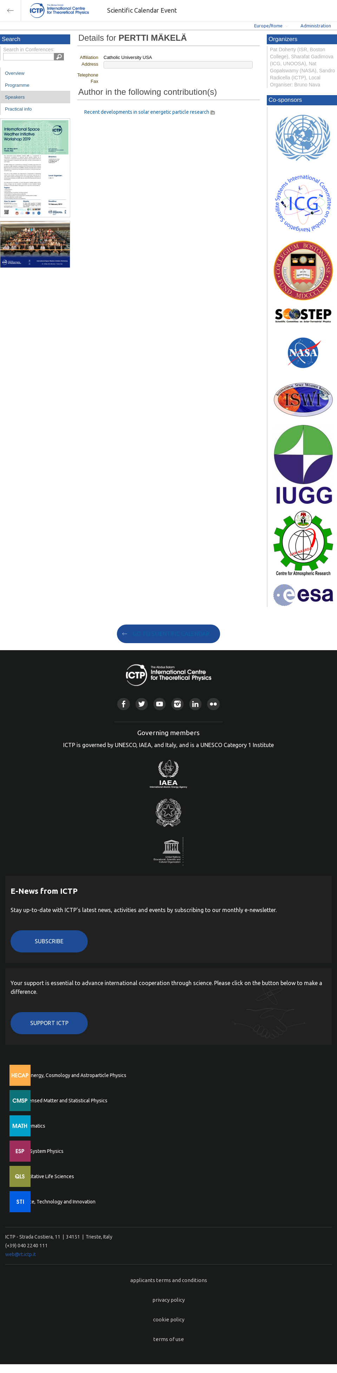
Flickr (213, 704)
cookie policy (168, 1319)
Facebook (123, 704)
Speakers (15, 97)
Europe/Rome (268, 25)
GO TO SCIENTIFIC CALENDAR (171, 634)
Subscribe (49, 941)
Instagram (177, 704)
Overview (15, 73)
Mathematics (31, 1126)
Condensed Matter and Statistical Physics (62, 1100)
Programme (17, 85)
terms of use (168, 1339)
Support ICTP (49, 1023)
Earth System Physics (40, 1151)
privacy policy (168, 1300)
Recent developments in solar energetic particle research (146, 112)
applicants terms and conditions (168, 1280)
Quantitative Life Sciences (45, 1176)
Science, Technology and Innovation (56, 1201)
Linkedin (195, 704)
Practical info (18, 109)
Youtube (159, 704)
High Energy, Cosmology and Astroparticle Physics (71, 1075)
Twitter (142, 704)
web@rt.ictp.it (20, 1254)
